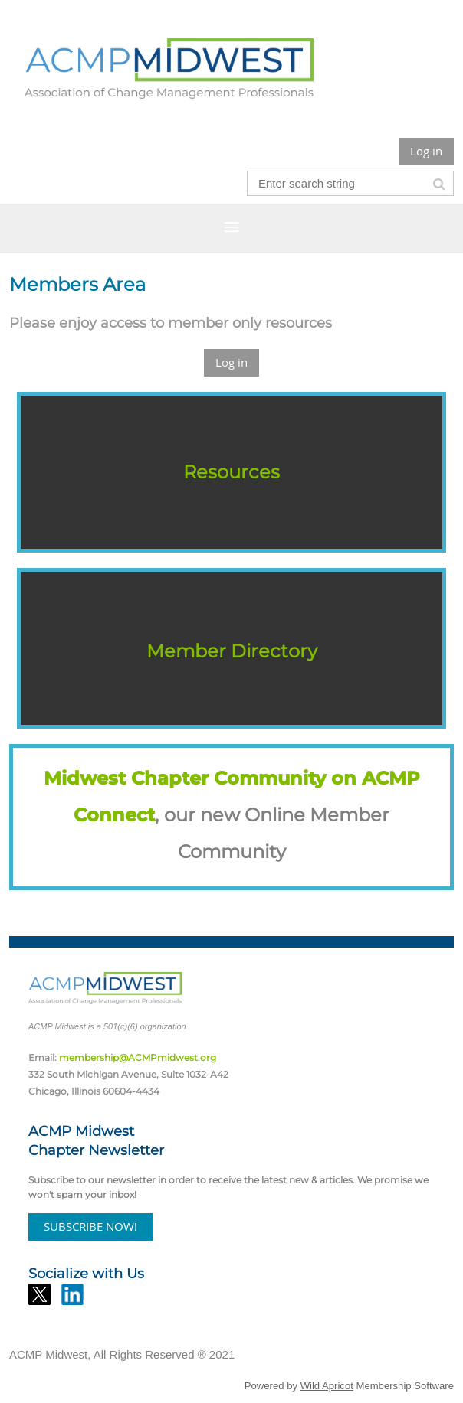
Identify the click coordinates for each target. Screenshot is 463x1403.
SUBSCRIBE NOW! (90, 1226)
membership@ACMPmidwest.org (137, 1057)
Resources (231, 472)
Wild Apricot (326, 1386)
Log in (426, 150)
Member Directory (231, 651)
